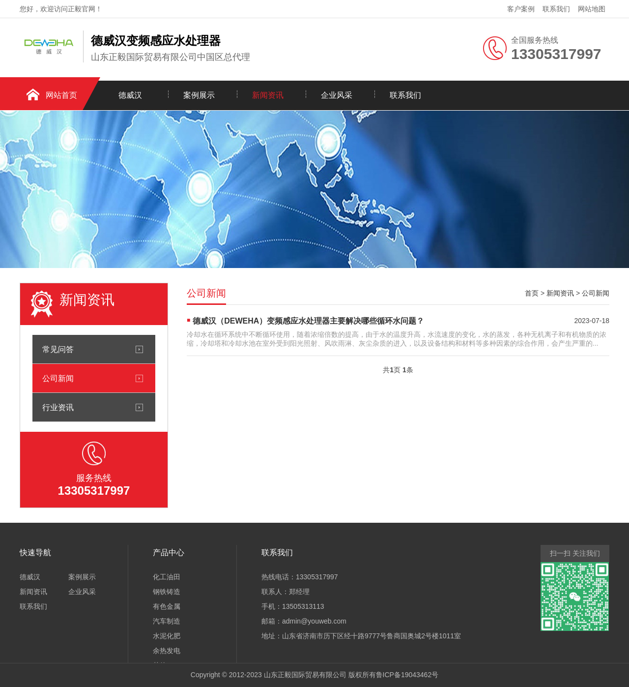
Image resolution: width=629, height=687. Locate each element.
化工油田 (166, 577)
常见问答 (58, 349)
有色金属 (166, 606)
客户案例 (521, 9)
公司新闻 (58, 378)
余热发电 (166, 651)
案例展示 (199, 95)
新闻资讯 (268, 95)
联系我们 (556, 9)
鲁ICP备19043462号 (407, 675)
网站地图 (591, 9)
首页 (532, 293)
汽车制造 (166, 621)
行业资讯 (58, 407)
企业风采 (336, 95)
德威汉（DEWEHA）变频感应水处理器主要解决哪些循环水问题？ (308, 321)
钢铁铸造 (166, 592)
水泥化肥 (166, 636)
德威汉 (130, 95)
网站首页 (61, 95)
